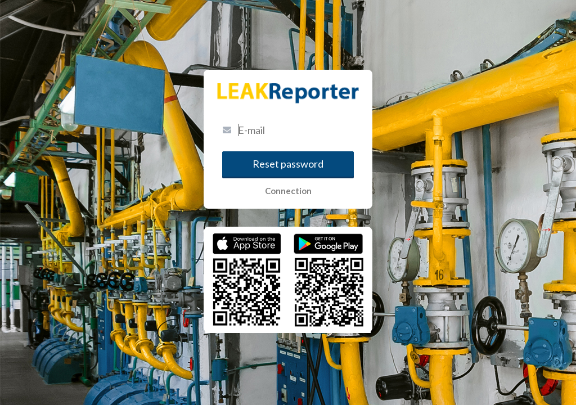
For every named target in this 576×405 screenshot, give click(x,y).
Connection (288, 191)
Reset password (288, 164)
